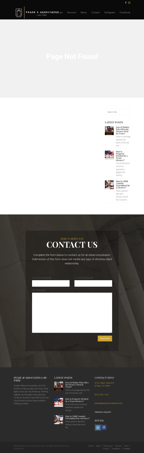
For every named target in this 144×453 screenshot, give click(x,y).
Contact (95, 12)
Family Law (57, 12)
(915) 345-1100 (101, 395)
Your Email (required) (83, 278)
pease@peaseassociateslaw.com (108, 403)
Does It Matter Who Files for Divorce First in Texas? (122, 130)
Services (71, 12)
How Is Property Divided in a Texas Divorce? (121, 155)
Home (32, 12)
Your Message (38, 290)
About (43, 12)
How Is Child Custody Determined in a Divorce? (123, 184)
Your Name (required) (41, 278)
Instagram (109, 12)
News (84, 12)
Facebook (125, 12)
